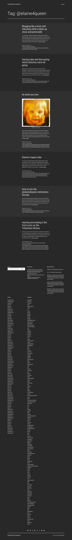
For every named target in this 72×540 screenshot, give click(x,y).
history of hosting (40, 210)
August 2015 (10, 367)
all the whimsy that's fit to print (35, 144)
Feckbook (45, 81)
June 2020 (9, 315)
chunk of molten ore (25, 246)
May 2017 (9, 337)
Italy (28, 406)
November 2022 (10, 299)
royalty (28, 470)
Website (62, 4)
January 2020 (10, 321)
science (28, 473)
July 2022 (9, 304)
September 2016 (11, 346)
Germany (29, 379)
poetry (28, 459)
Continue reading (41, 41)
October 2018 (10, 328)
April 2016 (9, 354)
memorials (29, 422)
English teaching (30, 359)
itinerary (26, 247)
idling (40, 242)
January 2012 (10, 429)
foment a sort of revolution (33, 49)
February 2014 (10, 393)
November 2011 (10, 433)
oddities (28, 442)
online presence (30, 448)
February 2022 (10, 309)
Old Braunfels (29, 445)
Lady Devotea (38, 247)
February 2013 (10, 409)
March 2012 (10, 426)
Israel (28, 404)
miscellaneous (32, 46)
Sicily (28, 478)
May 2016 (9, 353)
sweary (45, 175)
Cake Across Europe (40, 81)
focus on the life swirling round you (29, 174)
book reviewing (30, 321)
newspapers (29, 439)
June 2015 (9, 368)
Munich (28, 431)
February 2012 (10, 428)
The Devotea (39, 249)
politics (28, 462)
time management (30, 503)
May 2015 (9, 370)
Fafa (22, 174)
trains (28, 508)
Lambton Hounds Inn (25, 175)
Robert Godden (31, 249)
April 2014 (9, 390)
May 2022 (9, 306)
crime (28, 337)
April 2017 (9, 339)
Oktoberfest (29, 444)
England (28, 209)
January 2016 (10, 359)
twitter (42, 249)
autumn (28, 312)
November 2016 (10, 343)
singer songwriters (30, 480)
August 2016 (10, 348)
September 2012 (11, 417)
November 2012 (10, 414)
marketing (29, 417)
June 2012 (9, 422)
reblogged (29, 467)
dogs (28, 348)
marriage (29, 418)
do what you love (30, 94)
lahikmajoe (45, 174)
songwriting (29, 487)
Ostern (28, 450)
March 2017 (10, 340)
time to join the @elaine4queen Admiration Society (35, 192)
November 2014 (10, 379)
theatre (28, 498)
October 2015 (10, 364)
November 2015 (10, 362)
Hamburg (37, 174)
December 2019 (10, 323)
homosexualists (30, 392)
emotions (29, 354)
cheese (28, 329)
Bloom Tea (44, 245)
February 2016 (10, 357)
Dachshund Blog (43, 144)
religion (28, 469)
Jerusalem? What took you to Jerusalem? (34, 269)
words (28, 520)
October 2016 (10, 345)
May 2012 (9, 423)
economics (29, 351)
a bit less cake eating (33, 47)
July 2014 (9, 386)
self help (28, 475)
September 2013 (11, 400)
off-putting (27, 249)
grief (28, 384)
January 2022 (10, 310)
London (42, 247)
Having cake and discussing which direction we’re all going (35, 62)
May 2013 (9, 406)
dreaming (28, 242)
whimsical (29, 514)
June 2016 (9, 351)
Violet (28, 512)
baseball (28, 315)
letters (28, 412)
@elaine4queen (27, 47)
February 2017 (10, 342)
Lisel (44, 210)
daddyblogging (30, 345)
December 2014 (10, 378)
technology (29, 495)
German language (30, 378)
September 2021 (11, 312)
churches (29, 334)
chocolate (29, 331)
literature (29, 414)
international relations (31, 401)
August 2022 (10, 303)
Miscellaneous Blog (30, 428)
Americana (29, 303)
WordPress (62, 535)
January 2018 (10, 331)
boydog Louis (29, 323)
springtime (29, 491)
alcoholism (29, 301)
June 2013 (9, 404)
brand (47, 245)
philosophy (29, 455)
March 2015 (10, 373)
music (28, 143)
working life (29, 522)
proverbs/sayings (25, 244)
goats (28, 381)
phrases (28, 458)
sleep (28, 481)
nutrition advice (27, 82)
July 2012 (9, 420)
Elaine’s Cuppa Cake (32, 157)
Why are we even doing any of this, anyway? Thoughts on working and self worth (35, 271)
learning (28, 411)
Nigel (30, 145)
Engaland (32, 242)
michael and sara (30, 425)
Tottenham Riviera (30, 212)
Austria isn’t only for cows (32, 273)
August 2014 (10, 384)
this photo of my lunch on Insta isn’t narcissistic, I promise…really (33, 278)
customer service (30, 340)
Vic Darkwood (46, 249)
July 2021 (9, 314)
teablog (35, 249)
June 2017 (9, 335)
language (29, 409)
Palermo (31, 82)
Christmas (29, 332)
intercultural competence (31, 400)
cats (28, 328)
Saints (28, 472)
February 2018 (10, 329)
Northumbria (35, 175)
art (27, 309)
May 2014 (9, 389)
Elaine (27, 49)
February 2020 (10, 320)
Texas (28, 497)
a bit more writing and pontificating (42, 47)
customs (29, 342)
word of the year (30, 519)
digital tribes (24, 49)
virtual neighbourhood (43, 82)
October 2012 (10, 415)
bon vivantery (32, 210)
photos (28, 456)
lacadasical (48, 144)
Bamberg (29, 314)
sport (28, 489)
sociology (29, 486)
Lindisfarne (31, 175)
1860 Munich (29, 299)
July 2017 (9, 334)
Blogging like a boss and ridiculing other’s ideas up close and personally (34, 29)
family (28, 365)
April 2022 (9, 307)
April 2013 (9, 408)
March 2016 (10, 356)
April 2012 (9, 425)
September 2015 (11, 365)
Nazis (28, 434)
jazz (28, 408)
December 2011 (10, 431)
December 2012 (10, 412)
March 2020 (10, 318)
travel (34, 79)
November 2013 (10, 398)
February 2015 (10, 375)
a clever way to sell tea (33, 245)
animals (28, 307)
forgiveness (29, 375)
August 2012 (10, 418)
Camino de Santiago (31, 326)
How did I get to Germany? (32, 395)
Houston (28, 393)
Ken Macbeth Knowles (14, 4)
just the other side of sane (31, 247)
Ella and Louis (29, 353)
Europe (28, 362)
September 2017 (11, 332)
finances (28, 368)
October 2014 (10, 381)
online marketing (30, 447)
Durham (48, 173)
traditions (29, 506)
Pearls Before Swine (31, 453)
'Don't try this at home (28, 81)
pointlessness (29, 461)
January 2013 (10, 411)
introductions (29, 403)
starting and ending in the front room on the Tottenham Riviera (34, 225)
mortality (29, 429)
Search (9, 266)
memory (28, 423)
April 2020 (9, 317)
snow (28, 483)
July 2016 (9, 350)
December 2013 (10, 397)
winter (28, 516)
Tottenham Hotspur (30, 505)
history (28, 389)
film (28, 367)
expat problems (30, 364)
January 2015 (10, 376)
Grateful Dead (29, 382)
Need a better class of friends (57, 269)
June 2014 (9, 387)
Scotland (41, 175)
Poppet (26, 212)
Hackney (36, 210)
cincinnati (29, 335)
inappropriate (41, 174)
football (28, 373)
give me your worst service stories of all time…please (35, 275)
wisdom (28, 517)
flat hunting (29, 370)
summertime (29, 492)
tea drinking (29, 494)
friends (31, 209)
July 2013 (9, 403)
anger (28, 304)
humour (28, 397)
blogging (28, 46)
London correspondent (25, 145)
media (28, 420)
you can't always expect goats (38, 212)
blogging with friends (31, 320)
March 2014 (10, 392)
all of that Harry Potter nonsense (35, 173)
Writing (30, 143)
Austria (28, 310)
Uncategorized (30, 511)
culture (28, 339)
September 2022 (11, 301)
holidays (28, 390)
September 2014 (11, 382)
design (28, 346)
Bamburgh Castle (44, 173)
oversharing (43, 242)
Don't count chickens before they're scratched (36, 246)
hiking (28, 387)
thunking (31, 79)
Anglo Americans (30, 306)
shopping (29, 476)
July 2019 (9, 326)
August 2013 (10, 401)
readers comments (36, 82)
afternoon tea (40, 245)
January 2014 (10, 395)
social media (29, 484)
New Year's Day (30, 437)
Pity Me (39, 175)
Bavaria (28, 317)
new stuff (29, 436)
